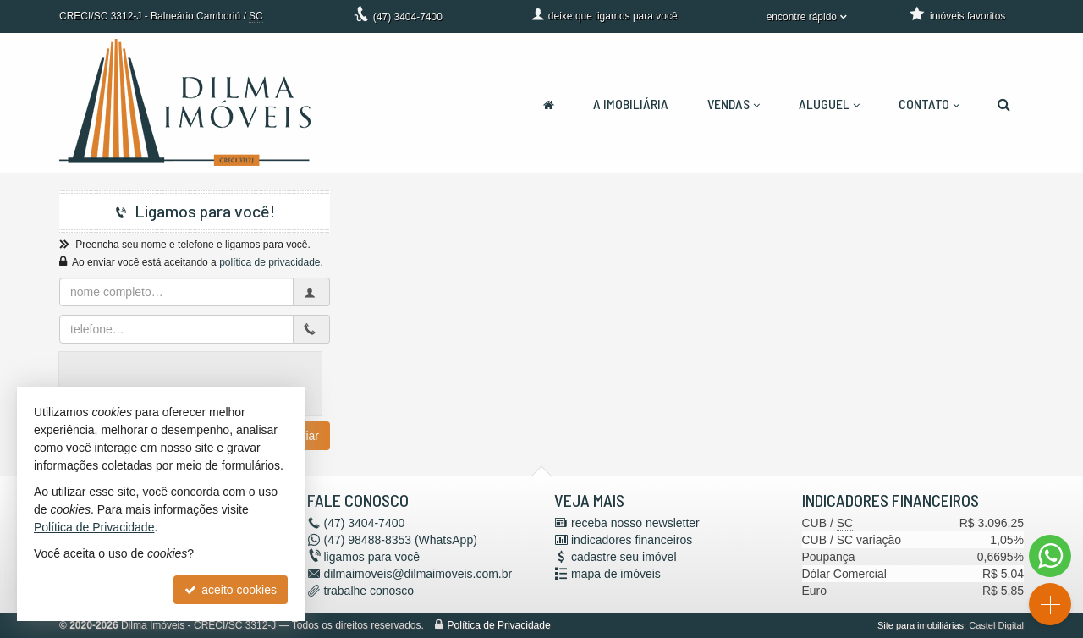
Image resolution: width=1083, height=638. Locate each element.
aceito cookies (230, 590)
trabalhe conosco (369, 590)
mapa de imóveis (616, 573)
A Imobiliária (630, 104)
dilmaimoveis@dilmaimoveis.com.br (418, 573)
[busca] (1004, 104)
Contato (929, 104)
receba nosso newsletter (635, 523)
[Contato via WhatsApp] (1050, 556)
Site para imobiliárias (920, 625)
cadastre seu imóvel (624, 557)
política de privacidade (269, 262)
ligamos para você (372, 557)
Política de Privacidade (499, 625)
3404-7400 (408, 17)
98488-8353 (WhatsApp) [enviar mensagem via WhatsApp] (400, 540)
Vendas (733, 104)
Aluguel (829, 104)
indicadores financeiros (631, 540)
